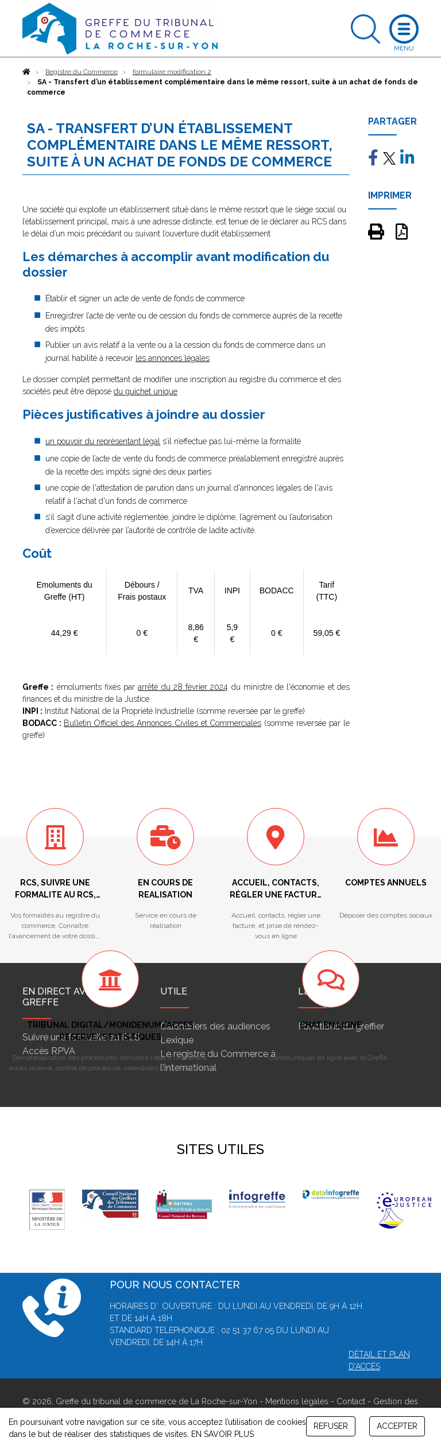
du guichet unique (145, 391)
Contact (350, 1401)
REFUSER (331, 1426)
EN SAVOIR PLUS (222, 1434)
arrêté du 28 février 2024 (183, 687)
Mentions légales (296, 1401)
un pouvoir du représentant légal (102, 441)
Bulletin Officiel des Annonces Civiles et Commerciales (162, 723)
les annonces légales (173, 358)
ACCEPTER (397, 1426)
